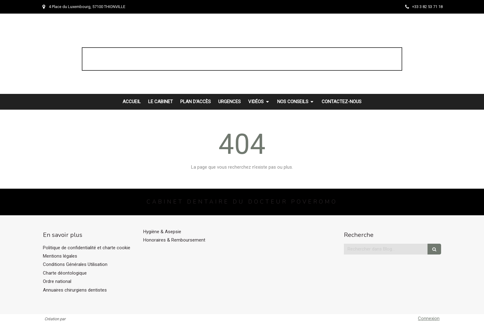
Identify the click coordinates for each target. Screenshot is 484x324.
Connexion (429, 318)
